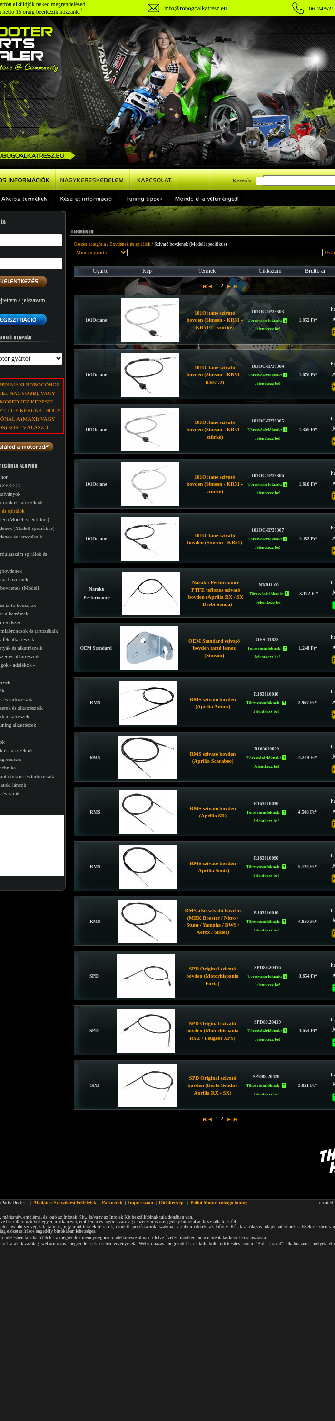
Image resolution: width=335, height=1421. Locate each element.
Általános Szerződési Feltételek (64, 1202)
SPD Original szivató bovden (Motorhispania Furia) (212, 976)
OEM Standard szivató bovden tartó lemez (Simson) (214, 648)
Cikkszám (270, 271)
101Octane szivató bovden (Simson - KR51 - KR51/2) (215, 375)
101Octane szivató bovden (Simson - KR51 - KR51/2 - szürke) (215, 320)
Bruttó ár (315, 271)
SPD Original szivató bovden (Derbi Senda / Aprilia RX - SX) (212, 1085)
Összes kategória (90, 244)
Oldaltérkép (171, 1202)
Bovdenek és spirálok (129, 244)
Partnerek (112, 1202)
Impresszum (140, 1202)
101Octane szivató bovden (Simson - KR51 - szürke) (215, 429)
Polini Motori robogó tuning (218, 1202)
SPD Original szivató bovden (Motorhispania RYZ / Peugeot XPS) (212, 1030)
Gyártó (100, 271)
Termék (207, 271)
